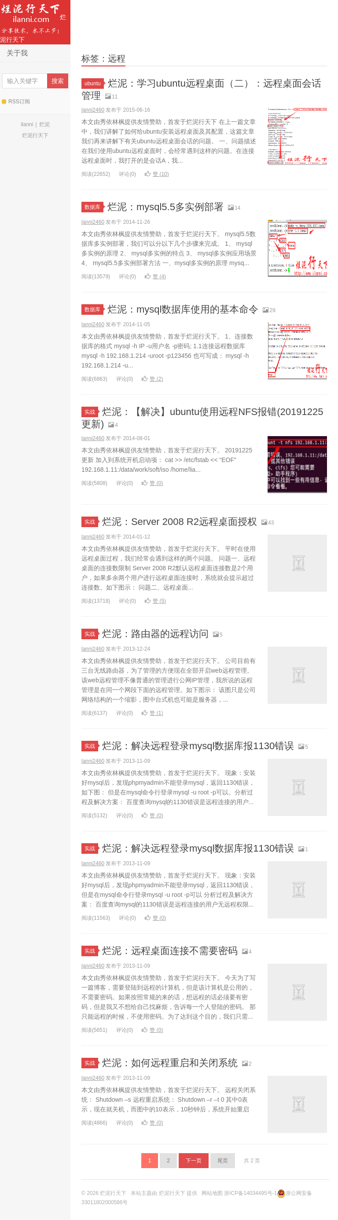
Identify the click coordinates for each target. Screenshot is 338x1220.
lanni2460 (92, 110)
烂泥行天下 (33, 21)
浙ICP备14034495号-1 (250, 1193)
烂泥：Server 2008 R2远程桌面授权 (179, 521)
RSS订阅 (16, 101)
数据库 (93, 207)
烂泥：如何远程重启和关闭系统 (170, 1062)
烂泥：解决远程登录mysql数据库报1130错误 (198, 745)
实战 (91, 412)
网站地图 (212, 1193)
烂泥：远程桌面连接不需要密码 (170, 950)
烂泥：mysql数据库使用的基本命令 (182, 309)
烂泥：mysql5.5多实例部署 (165, 206)
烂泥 (44, 124)
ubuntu (94, 83)
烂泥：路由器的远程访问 (155, 633)
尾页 (222, 1161)
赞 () (157, 174)
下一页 (194, 1161)
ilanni (27, 124)
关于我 (17, 53)
